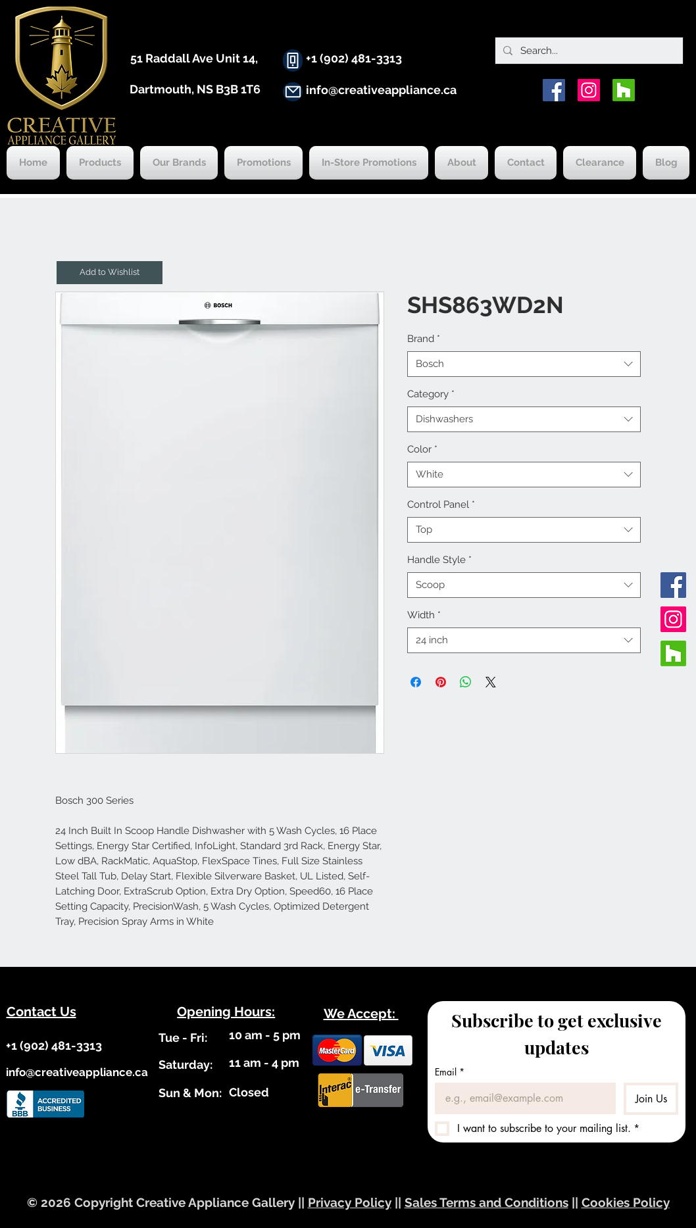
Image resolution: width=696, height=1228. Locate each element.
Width (424, 615)
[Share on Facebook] (416, 682)
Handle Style (439, 560)
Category (431, 394)
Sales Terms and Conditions (486, 1202)
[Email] (521, 1098)
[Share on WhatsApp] (466, 682)
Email (449, 1071)
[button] (109, 272)
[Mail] (293, 91)
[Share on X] (491, 682)
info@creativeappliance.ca (381, 90)
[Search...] (587, 50)
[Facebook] (554, 90)
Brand (423, 339)
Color (422, 449)
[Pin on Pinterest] (441, 682)
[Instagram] (589, 90)
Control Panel (441, 504)
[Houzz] (623, 90)
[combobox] (524, 364)
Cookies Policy (626, 1202)
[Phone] (293, 60)
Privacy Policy (349, 1202)
